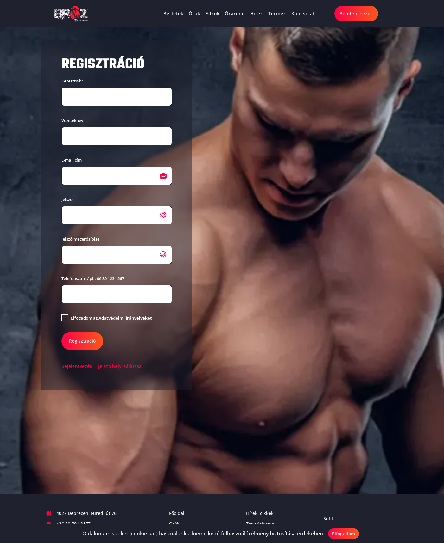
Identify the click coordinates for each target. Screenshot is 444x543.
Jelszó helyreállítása (120, 366)
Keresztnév (72, 81)
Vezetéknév (72, 120)
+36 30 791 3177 (73, 524)
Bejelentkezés (76, 366)
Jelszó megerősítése (80, 239)
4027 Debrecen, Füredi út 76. (87, 513)
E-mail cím (71, 160)
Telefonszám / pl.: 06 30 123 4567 (92, 278)
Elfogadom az (111, 318)
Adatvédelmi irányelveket (125, 318)
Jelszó (67, 199)
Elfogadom (343, 534)
